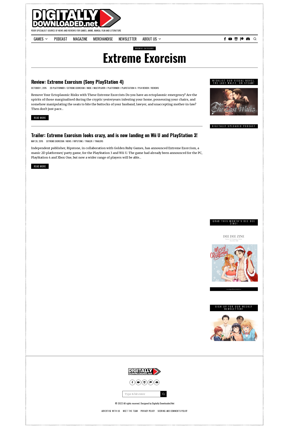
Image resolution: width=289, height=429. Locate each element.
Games (38, 39)
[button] (163, 394)
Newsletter (128, 39)
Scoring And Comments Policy (174, 410)
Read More (40, 117)
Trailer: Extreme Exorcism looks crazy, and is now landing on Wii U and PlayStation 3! (114, 135)
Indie (89, 87)
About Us (149, 39)
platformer (113, 87)
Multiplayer (99, 87)
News (68, 141)
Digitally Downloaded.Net (163, 403)
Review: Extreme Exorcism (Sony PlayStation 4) (77, 81)
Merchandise (103, 39)
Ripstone (78, 141)
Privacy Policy (147, 410)
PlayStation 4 (129, 87)
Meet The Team (129, 410)
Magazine (80, 39)
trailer (88, 141)
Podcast (60, 39)
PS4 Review (143, 87)
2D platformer (57, 87)
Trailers (99, 141)
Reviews (155, 87)
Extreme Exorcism (76, 87)
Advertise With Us (109, 410)
